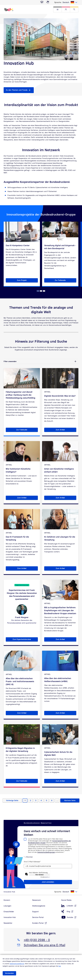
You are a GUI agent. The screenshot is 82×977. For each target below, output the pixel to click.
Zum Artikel (66, 430)
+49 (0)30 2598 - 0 (37, 939)
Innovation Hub (10, 917)
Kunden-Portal (38, 923)
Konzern (7, 900)
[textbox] (70, 2)
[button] (57, 9)
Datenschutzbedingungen (46, 852)
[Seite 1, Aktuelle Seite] (38, 290)
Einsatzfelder (9, 911)
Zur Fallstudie (65, 280)
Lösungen (7, 906)
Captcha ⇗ (45, 877)
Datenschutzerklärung (17, 963)
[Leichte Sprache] (42, 2)
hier (59, 966)
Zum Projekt (27, 280)
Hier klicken (39, 875)
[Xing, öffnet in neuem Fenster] (69, 911)
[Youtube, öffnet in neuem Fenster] (69, 917)
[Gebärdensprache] (48, 2)
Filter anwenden (10, 361)
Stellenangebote (38, 906)
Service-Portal (38, 917)
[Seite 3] (44, 290)
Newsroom (36, 900)
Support (35, 911)
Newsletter (8, 923)
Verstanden (9, 973)
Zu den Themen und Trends (16, 90)
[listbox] (70, 2)
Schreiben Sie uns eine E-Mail (44, 944)
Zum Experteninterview (25, 639)
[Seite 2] (41, 290)
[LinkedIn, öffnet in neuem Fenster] (69, 906)
